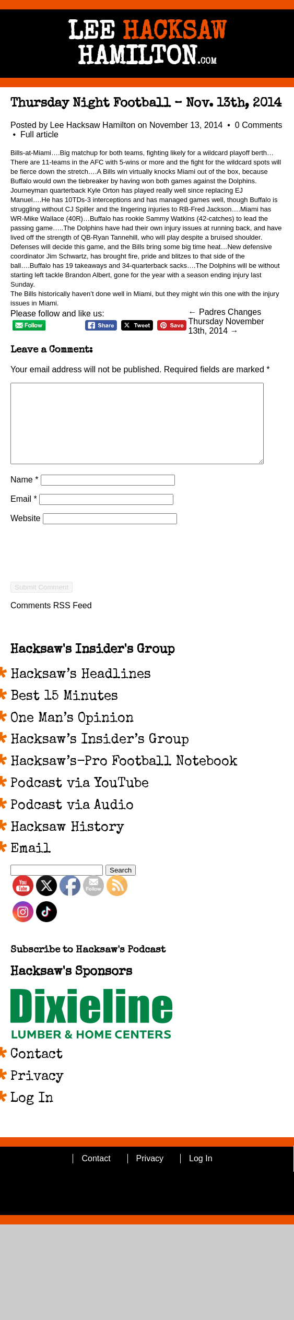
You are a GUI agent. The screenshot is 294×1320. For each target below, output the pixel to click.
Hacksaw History (67, 844)
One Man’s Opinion (72, 734)
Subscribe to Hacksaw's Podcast (88, 966)
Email (23, 514)
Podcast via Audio (72, 822)
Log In (31, 1115)
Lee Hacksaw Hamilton (93, 125)
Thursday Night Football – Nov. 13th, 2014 (145, 104)
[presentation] (89, 587)
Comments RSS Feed (51, 621)
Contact (36, 1071)
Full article (39, 134)
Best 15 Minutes (64, 713)
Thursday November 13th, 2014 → (226, 326)
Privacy (37, 1093)
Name (24, 495)
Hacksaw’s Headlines (80, 691)
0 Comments (259, 125)
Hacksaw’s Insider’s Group (99, 756)
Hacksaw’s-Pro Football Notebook (124, 778)
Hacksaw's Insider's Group (92, 665)
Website (25, 533)
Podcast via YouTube (79, 800)
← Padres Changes (225, 312)
